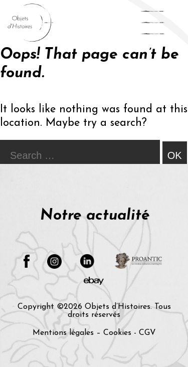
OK (174, 155)
